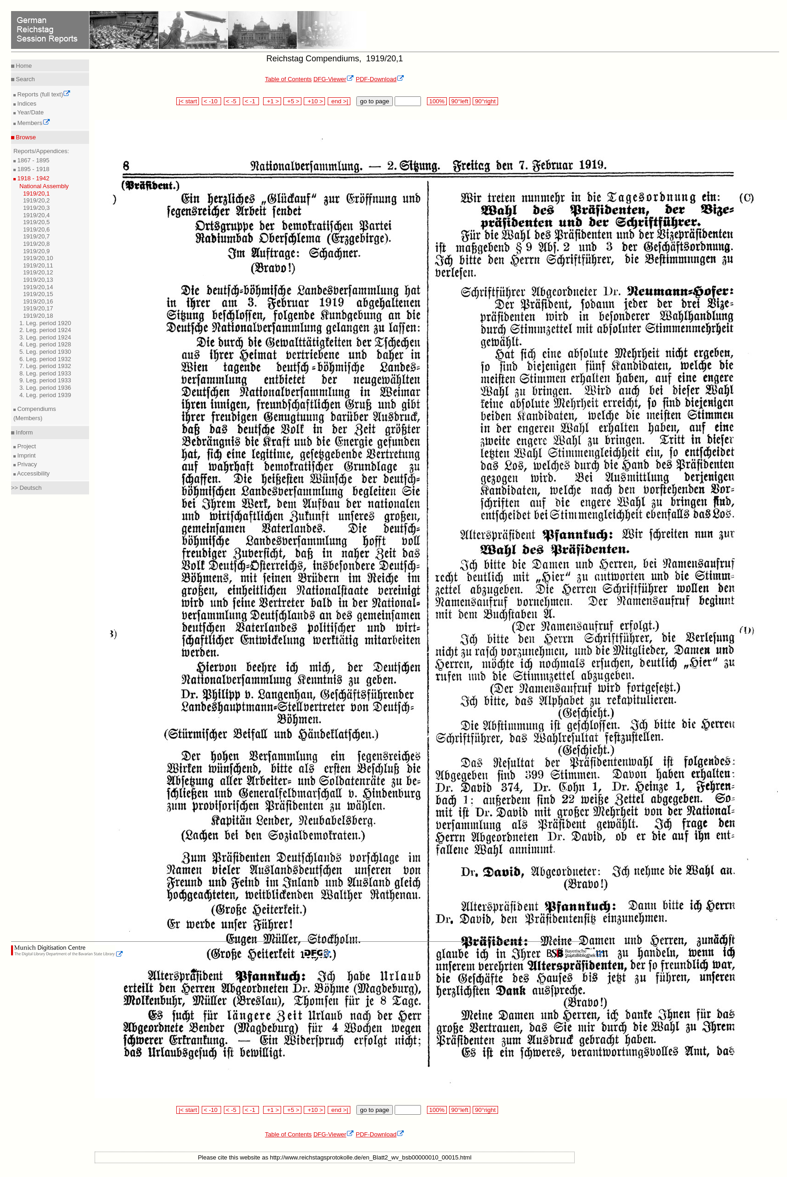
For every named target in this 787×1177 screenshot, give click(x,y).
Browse (25, 137)
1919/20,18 (38, 315)
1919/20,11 (38, 265)
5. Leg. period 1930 (45, 351)
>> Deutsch (26, 487)
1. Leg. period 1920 (45, 323)
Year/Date (30, 112)
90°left (460, 101)
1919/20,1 (36, 193)
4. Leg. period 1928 (45, 344)
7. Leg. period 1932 (45, 366)
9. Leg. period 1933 (45, 380)
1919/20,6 (36, 229)
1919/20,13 (38, 279)
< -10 (211, 101)
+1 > (272, 101)
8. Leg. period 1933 (45, 373)
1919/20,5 (36, 222)
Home (23, 65)
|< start (187, 101)
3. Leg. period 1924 (45, 337)
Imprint (26, 455)
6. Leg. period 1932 (45, 359)
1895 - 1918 (32, 169)
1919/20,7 (36, 236)
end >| (339, 101)
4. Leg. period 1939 (45, 395)
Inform (23, 432)
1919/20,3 (36, 207)
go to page (374, 101)
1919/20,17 (38, 308)
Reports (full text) (43, 94)
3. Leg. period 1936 (45, 387)
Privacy (26, 464)
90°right (485, 101)
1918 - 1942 (32, 178)
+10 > (314, 101)
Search (24, 79)
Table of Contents (288, 79)
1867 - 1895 (32, 160)
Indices (26, 103)
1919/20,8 (36, 243)
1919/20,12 (38, 272)
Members (33, 122)
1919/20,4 (36, 215)
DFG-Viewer (333, 79)
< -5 (232, 101)
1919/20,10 (38, 258)
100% (436, 101)
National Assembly (44, 186)
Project (26, 446)
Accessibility (33, 473)
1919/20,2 (36, 200)
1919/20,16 (38, 301)
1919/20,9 (36, 251)
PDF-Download (380, 79)
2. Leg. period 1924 (45, 330)
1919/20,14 (38, 287)
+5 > (292, 101)
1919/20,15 (38, 294)
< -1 (251, 101)
